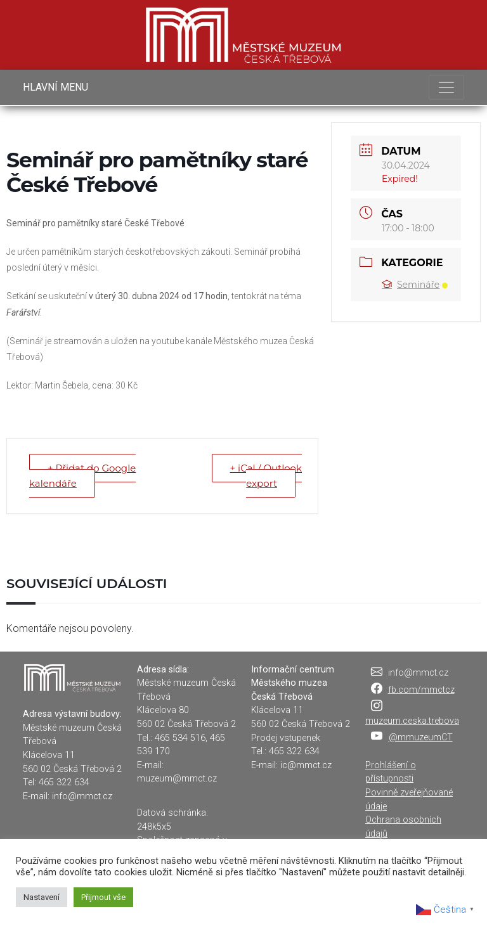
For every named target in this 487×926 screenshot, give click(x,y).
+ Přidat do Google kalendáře (82, 475)
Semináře (415, 284)
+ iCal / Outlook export (266, 475)
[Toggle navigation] (446, 87)
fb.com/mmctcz (421, 690)
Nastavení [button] (41, 897)
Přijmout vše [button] (103, 897)
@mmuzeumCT (421, 737)
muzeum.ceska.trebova (412, 721)
